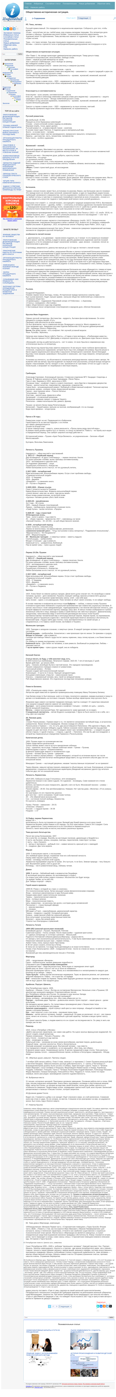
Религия (7, 89)
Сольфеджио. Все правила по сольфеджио (10, 281)
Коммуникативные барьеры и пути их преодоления (11, 157)
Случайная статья (11, 37)
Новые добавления (11, 43)
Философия (16, 96)
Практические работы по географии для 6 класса (12, 252)
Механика (17, 83)
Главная (28, 4)
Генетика (11, 67)
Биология (9, 65)
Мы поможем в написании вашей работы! (94, 1383)
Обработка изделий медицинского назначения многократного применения (11, 166)
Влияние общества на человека (11, 235)
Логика (8, 76)
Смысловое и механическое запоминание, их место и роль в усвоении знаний (10, 148)
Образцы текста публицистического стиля (12, 175)
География (14, 69)
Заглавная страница (11, 33)
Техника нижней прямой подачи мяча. (12, 126)
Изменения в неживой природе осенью (11, 266)
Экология (6, 103)
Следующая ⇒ (84, 18)
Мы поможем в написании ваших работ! (12, 219)
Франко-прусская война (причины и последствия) (11, 132)
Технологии (12, 92)
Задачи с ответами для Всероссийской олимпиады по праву (12, 188)
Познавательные (70, 4)
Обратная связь (10, 45)
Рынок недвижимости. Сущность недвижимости (85, 1331)
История (7, 74)
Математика (14, 80)
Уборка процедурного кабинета (9, 274)
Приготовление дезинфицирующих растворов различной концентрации (11, 118)
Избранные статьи (11, 35)
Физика (12, 94)
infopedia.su (29, 1386)
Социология (10, 91)
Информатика (8, 73)
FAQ (5, 47)
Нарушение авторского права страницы (72, 1383)
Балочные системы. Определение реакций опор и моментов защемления (12, 290)
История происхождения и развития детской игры (91, 1354)
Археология (8, 64)
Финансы (17, 98)
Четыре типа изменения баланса (11, 182)
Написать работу (10, 49)
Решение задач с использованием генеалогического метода (41, 1354)
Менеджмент (17, 82)
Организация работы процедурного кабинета (12, 139)
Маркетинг (12, 78)
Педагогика (7, 87)
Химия (18, 100)
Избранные (38, 4)
